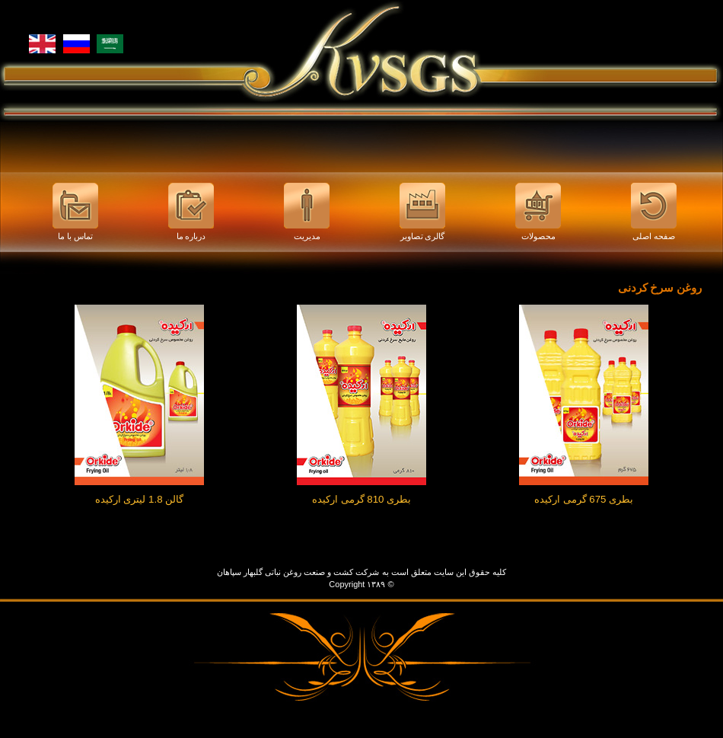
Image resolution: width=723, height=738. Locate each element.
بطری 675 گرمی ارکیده (583, 499)
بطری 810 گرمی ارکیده (361, 499)
